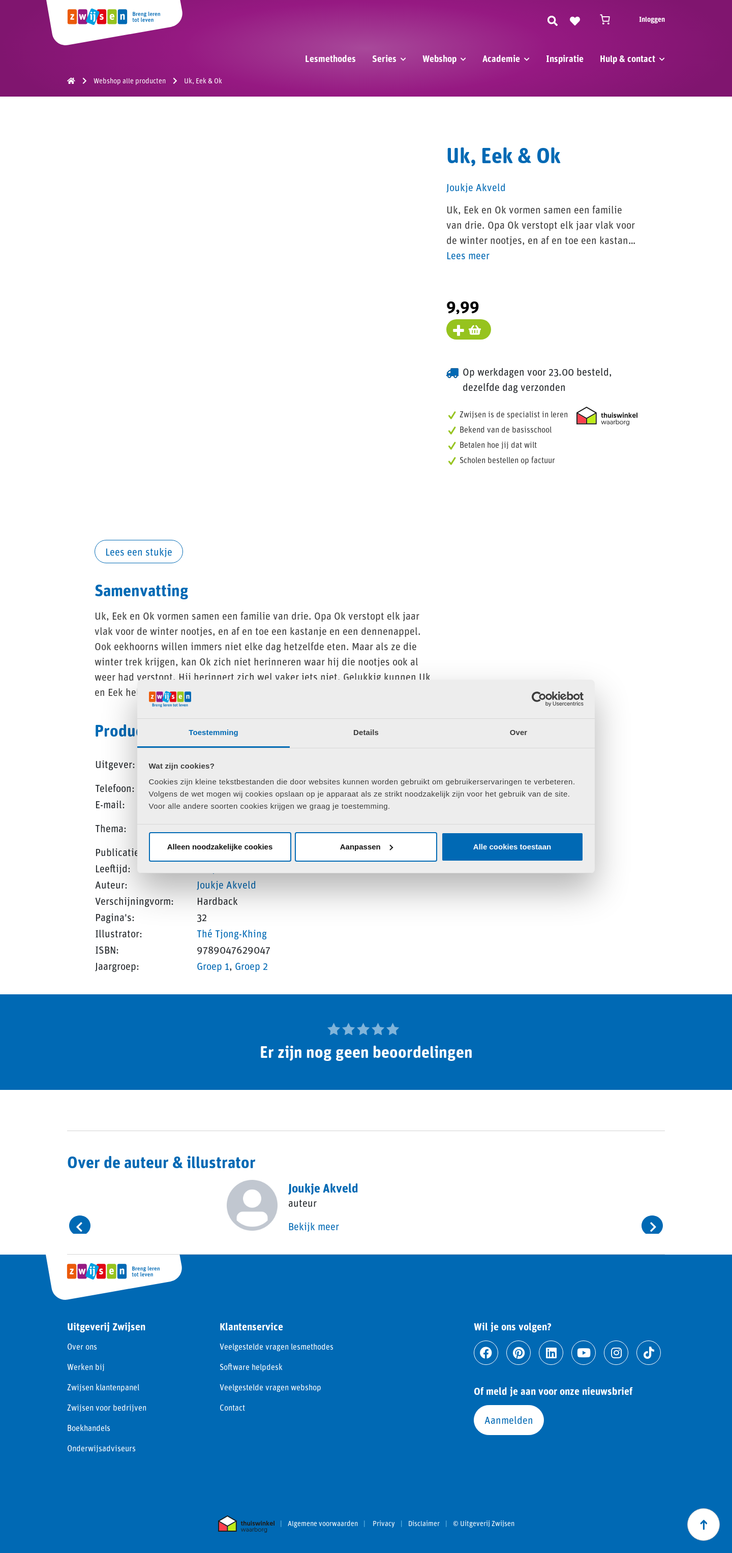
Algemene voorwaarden (323, 1523)
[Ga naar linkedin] (551, 1353)
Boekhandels (88, 1427)
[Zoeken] (552, 19)
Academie (501, 58)
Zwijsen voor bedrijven (106, 1407)
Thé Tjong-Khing (232, 933)
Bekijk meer (313, 1226)
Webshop (439, 58)
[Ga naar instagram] (616, 1353)
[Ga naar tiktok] (648, 1353)
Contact (232, 1407)
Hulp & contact (627, 58)
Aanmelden (508, 1419)
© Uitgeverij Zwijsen (483, 1523)
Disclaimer (424, 1523)
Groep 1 (213, 965)
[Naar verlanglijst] (575, 19)
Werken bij (86, 1366)
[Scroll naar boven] (703, 1524)
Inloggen (652, 19)
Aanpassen (366, 846)
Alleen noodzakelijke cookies (220, 846)
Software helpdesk (251, 1366)
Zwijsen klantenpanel (103, 1387)
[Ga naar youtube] (583, 1353)
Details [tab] (366, 732)
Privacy (384, 1523)
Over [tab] (519, 732)
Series (384, 58)
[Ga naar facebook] (486, 1353)
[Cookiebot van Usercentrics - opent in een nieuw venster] (539, 699)
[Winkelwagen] (609, 19)
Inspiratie (565, 58)
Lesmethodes (330, 58)
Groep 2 (251, 965)
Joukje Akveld (226, 884)
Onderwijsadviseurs (101, 1448)
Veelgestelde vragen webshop (270, 1387)
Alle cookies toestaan (512, 846)
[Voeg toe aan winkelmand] (468, 329)
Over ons (82, 1346)
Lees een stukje (138, 551)
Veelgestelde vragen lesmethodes (276, 1346)
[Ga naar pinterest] (518, 1353)
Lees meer (468, 255)
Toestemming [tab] (213, 732)
